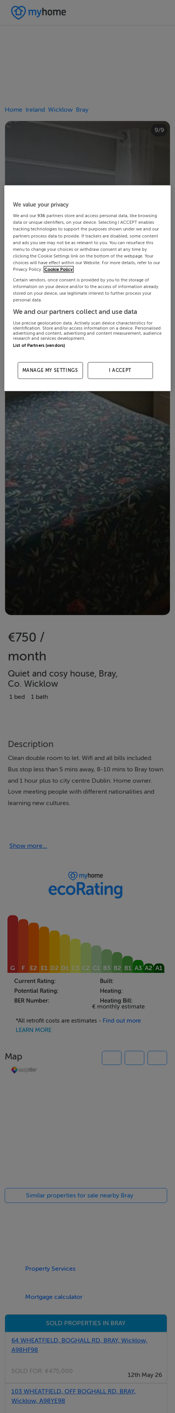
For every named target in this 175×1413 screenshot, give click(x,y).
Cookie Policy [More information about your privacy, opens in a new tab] (58, 269)
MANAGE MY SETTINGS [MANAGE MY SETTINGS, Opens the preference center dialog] (50, 370)
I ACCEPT (120, 370)
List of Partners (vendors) (39, 345)
